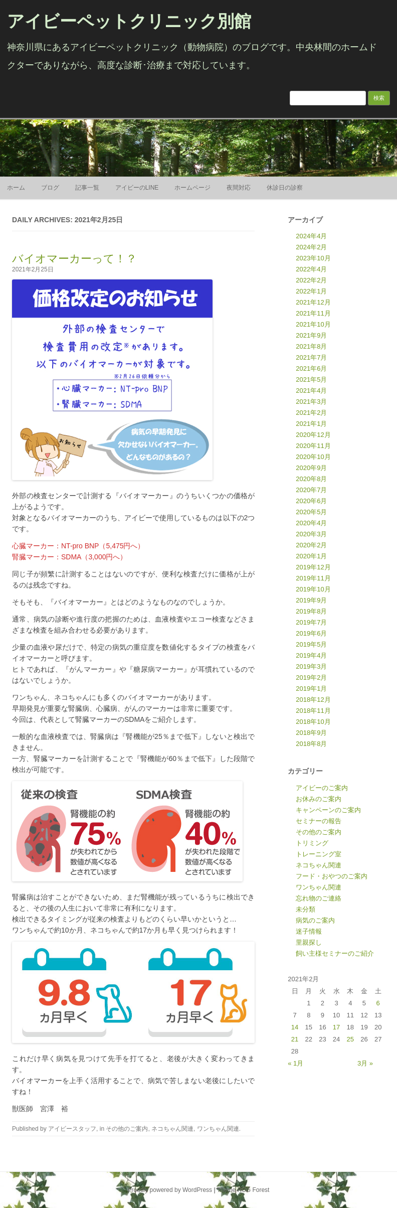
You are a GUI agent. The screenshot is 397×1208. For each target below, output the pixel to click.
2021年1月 (311, 423)
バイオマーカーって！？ (74, 258)
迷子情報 (309, 931)
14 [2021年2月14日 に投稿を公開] (294, 1027)
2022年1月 (311, 291)
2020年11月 (313, 445)
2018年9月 (311, 732)
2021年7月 (311, 357)
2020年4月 (311, 523)
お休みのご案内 (318, 799)
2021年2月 (311, 412)
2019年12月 (313, 567)
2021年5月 (311, 379)
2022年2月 (311, 280)
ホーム (16, 187)
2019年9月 (311, 600)
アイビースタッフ (72, 1128)
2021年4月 (311, 390)
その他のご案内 (127, 1128)
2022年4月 (311, 269)
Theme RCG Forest (243, 1189)
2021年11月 (313, 313)
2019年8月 (311, 611)
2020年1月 (311, 556)
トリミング (312, 843)
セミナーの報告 (318, 821)
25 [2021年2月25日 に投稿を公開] (350, 1039)
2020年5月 (311, 512)
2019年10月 (313, 589)
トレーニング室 (318, 854)
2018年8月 (311, 743)
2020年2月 (311, 545)
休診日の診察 (285, 187)
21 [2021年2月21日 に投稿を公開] (294, 1039)
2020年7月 (311, 490)
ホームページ (192, 187)
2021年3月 (311, 401)
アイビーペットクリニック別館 (129, 21)
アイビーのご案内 (322, 788)
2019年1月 (311, 688)
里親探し (309, 942)
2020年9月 (311, 468)
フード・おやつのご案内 (331, 876)
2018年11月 (313, 710)
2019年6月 (311, 633)
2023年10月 (313, 258)
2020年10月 (313, 457)
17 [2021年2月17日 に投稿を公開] (336, 1027)
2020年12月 (313, 434)
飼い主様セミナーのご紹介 (335, 953)
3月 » (365, 1063)
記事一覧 (87, 187)
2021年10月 (313, 324)
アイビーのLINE (137, 187)
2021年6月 (311, 368)
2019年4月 (311, 655)
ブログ (50, 187)
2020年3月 (311, 534)
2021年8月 (311, 346)
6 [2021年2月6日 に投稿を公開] (378, 1003)
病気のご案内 (315, 920)
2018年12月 (313, 699)
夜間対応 (239, 187)
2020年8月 (311, 479)
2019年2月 (311, 677)
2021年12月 (313, 302)
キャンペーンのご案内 (328, 810)
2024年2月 (311, 247)
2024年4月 (311, 236)
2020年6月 (311, 501)
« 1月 (295, 1063)
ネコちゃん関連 (172, 1128)
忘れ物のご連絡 (318, 898)
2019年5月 (311, 644)
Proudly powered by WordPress (170, 1189)
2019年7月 (311, 622)
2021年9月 (311, 335)
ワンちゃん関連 (218, 1128)
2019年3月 (311, 666)
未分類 (305, 909)
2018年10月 (313, 721)
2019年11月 (313, 578)
